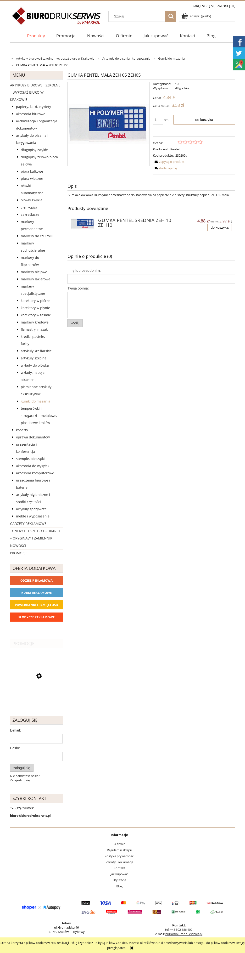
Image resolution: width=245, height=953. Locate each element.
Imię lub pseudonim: (84, 270)
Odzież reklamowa (36, 580)
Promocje (19, 553)
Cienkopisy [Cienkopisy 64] (29, 207)
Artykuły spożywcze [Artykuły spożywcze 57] (31, 509)
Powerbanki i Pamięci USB (36, 605)
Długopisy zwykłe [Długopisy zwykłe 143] (34, 149)
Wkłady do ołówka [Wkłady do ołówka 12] (35, 365)
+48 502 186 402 (181, 929)
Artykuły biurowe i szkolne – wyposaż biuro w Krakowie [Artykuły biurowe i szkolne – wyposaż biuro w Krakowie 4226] (35, 92)
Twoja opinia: (78, 288)
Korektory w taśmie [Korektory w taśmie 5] (36, 315)
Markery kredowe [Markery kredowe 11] (35, 322)
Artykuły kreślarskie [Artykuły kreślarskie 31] (36, 351)
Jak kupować (119, 874)
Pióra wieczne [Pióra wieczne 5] (32, 178)
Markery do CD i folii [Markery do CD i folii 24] (37, 236)
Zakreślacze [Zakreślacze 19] (30, 214)
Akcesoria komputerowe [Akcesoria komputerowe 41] (35, 473)
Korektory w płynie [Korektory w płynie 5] (35, 308)
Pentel (174, 149)
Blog (119, 886)
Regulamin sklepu (119, 850)
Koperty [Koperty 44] (22, 430)
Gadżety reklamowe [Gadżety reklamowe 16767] (28, 523)
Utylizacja (119, 880)
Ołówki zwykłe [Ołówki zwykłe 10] (31, 200)
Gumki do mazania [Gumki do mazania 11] (35, 401)
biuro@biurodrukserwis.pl (183, 934)
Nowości (18, 545)
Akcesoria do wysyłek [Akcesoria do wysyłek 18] (32, 466)
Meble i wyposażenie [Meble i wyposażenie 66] (33, 516)
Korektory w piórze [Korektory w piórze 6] (35, 300)
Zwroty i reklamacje (119, 862)
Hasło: (15, 748)
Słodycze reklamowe (36, 617)
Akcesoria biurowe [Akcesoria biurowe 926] (30, 114)
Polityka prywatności (119, 856)
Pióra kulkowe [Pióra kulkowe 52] (32, 171)
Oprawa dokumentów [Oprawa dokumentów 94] (33, 437)
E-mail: (15, 730)
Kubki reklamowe (36, 592)
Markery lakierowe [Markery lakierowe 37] (35, 279)
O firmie (119, 844)
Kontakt (119, 868)
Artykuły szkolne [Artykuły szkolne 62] (33, 358)
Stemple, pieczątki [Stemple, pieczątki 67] (30, 458)
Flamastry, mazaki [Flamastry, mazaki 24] (35, 329)
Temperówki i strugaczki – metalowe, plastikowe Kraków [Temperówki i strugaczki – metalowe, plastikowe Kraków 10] (39, 415)
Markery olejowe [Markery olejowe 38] (34, 272)
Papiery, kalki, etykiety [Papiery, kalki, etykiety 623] (33, 106)
